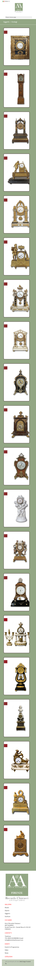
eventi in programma (12, 947)
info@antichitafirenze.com (14, 940)
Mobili (7, 907)
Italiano (6, 1)
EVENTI (7, 944)
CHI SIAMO (8, 920)
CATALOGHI (8, 957)
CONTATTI (8, 933)
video (6, 950)
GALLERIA (8, 904)
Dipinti (7, 910)
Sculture (7, 916)
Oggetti (6, 22)
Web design (23, 961)
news (6, 953)
